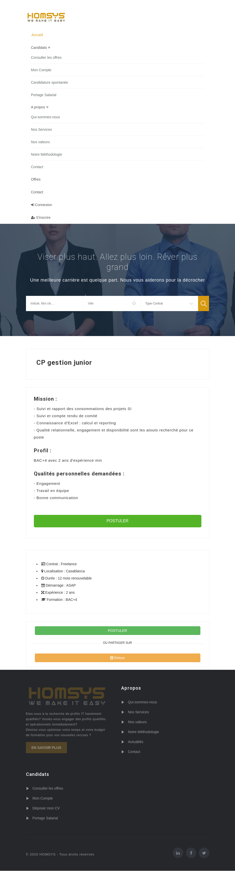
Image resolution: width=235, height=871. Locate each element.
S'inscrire (41, 218)
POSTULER (117, 521)
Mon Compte (41, 70)
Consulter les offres (46, 57)
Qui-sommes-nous (45, 117)
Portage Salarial (44, 95)
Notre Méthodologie (46, 155)
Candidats (40, 48)
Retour (117, 658)
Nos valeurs (40, 142)
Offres (36, 180)
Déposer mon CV (46, 808)
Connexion (41, 205)
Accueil (37, 35)
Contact (37, 167)
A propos (39, 107)
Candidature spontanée (49, 82)
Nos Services (41, 130)
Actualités (135, 742)
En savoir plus (46, 748)
